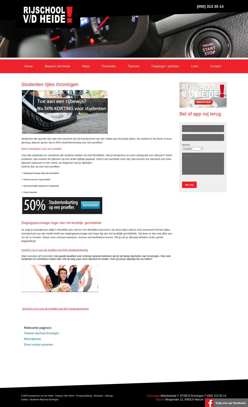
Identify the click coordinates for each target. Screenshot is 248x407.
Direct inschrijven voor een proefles (41, 148)
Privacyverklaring (84, 396)
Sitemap (109, 396)
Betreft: (186, 144)
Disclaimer (98, 396)
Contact (24, 400)
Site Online (69, 396)
